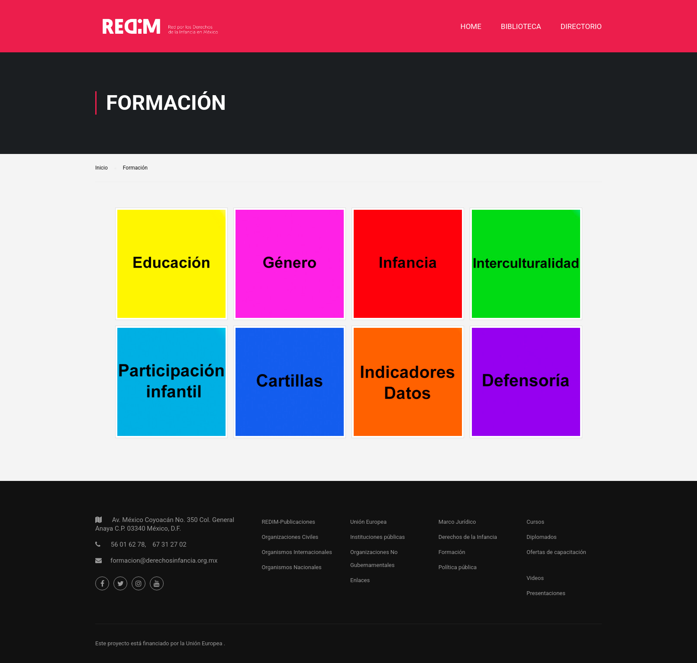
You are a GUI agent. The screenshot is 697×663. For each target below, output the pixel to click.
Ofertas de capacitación (556, 552)
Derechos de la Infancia (468, 537)
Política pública (458, 567)
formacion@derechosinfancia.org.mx (163, 560)
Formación (452, 552)
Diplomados (541, 537)
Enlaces (360, 580)
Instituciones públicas (377, 537)
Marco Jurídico (457, 522)
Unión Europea (368, 522)
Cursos (535, 522)
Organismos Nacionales (292, 567)
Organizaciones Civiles (290, 537)
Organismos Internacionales (297, 552)
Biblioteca (521, 26)
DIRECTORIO (581, 26)
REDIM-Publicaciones (288, 522)
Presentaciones (545, 593)
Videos (535, 578)
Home (471, 26)
